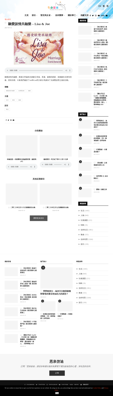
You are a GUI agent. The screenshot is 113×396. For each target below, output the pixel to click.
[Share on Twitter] (8, 120)
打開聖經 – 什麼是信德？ (100, 151)
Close (57, 393)
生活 (7, 100)
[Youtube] (99, 16)
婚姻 (29, 90)
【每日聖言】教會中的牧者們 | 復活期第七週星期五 (100, 29)
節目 (34, 15)
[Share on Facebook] (6, 120)
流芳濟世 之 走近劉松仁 (101, 177)
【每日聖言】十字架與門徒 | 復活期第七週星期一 (100, 82)
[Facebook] (90, 16)
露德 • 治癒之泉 (100, 189)
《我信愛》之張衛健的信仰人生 (100, 164)
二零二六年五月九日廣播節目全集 (56, 207)
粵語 (7, 109)
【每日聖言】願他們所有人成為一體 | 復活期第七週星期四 (101, 42)
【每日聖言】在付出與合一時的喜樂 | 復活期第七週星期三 (101, 56)
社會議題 (84, 220)
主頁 (26, 15)
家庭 (13, 100)
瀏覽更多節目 (38, 218)
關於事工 (72, 15)
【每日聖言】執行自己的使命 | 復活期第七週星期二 (100, 69)
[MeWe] (103, 16)
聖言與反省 (45, 15)
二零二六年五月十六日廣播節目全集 (21, 207)
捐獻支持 (85, 15)
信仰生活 (84, 230)
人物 (82, 215)
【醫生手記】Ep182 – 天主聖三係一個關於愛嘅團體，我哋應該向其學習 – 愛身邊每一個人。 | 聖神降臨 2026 (101, 99)
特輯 (82, 225)
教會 (82, 235)
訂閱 (57, 373)
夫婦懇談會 (21, 90)
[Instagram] (96, 16)
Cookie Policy (97, 388)
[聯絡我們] (84, 385)
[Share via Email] (13, 120)
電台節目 (8, 19)
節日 (82, 244)
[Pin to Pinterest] (11, 120)
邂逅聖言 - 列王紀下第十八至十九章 (55, 159)
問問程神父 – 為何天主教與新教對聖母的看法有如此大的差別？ (101, 124)
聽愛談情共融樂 (10, 90)
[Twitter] (93, 16)
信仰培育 (84, 239)
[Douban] (107, 16)
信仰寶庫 (59, 15)
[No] (110, 391)
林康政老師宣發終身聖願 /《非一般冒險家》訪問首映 (100, 138)
